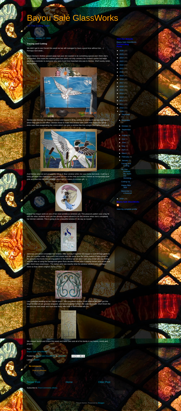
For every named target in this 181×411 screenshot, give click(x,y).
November (126, 120)
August (125, 135)
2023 (121, 61)
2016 (121, 86)
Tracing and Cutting (126, 164)
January (125, 160)
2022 (121, 65)
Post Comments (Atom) (47, 388)
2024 (121, 58)
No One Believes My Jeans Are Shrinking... (126, 173)
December (126, 114)
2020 (121, 72)
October (125, 126)
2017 (121, 83)
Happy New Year (126, 186)
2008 (121, 199)
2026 (121, 51)
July (124, 139)
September (126, 129)
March (124, 153)
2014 (121, 93)
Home (69, 382)
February (126, 157)
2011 (121, 104)
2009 (121, 111)
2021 (121, 68)
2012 (121, 101)
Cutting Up (125, 182)
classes (36, 360)
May (124, 146)
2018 (121, 79)
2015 (121, 90)
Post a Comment (39, 370)
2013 (121, 97)
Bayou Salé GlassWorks (72, 18)
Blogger (101, 403)
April (124, 150)
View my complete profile (127, 209)
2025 (121, 54)
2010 (121, 108)
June (124, 142)
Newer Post (33, 382)
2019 (121, 76)
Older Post (104, 382)
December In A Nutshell (126, 192)
